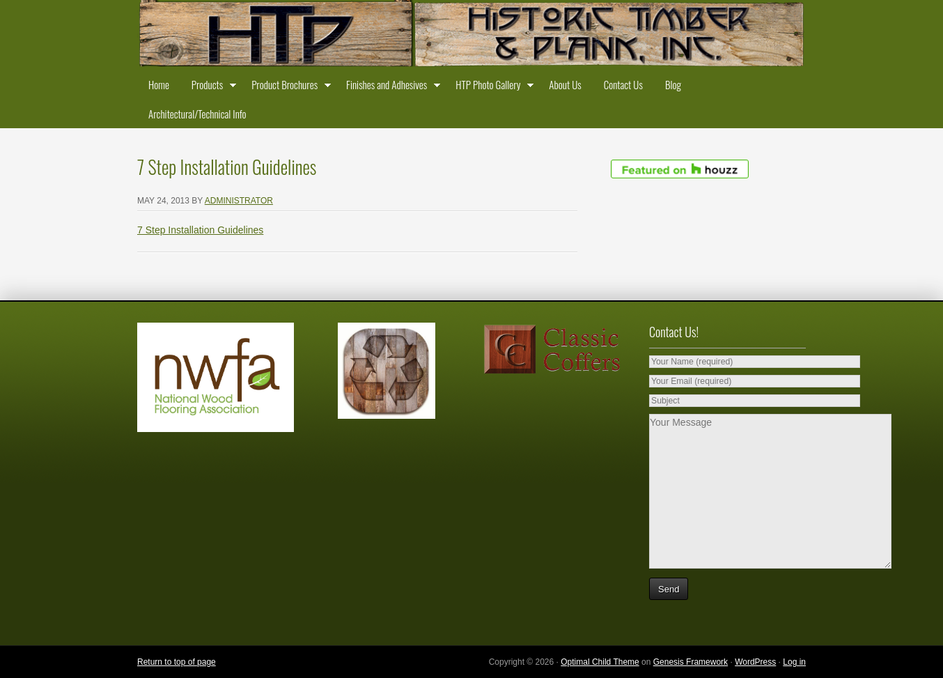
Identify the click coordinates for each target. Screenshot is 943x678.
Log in (794, 662)
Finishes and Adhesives (389, 87)
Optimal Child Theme (600, 662)
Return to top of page (176, 662)
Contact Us (623, 84)
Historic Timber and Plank (471, 35)
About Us (565, 84)
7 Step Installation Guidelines (200, 230)
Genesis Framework (690, 662)
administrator (239, 201)
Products (210, 87)
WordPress (755, 662)
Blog (673, 84)
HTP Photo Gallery (491, 87)
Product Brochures (287, 87)
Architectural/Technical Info (197, 113)
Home (158, 84)
